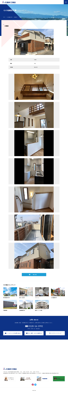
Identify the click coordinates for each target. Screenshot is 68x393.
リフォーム (22, 349)
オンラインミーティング (56, 333)
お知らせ (51, 343)
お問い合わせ (6, 345)
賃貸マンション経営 (24, 357)
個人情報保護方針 (38, 353)
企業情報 (36, 343)
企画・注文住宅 (23, 347)
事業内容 (21, 343)
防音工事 (52, 349)
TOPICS (52, 347)
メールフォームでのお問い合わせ (14, 333)
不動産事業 (22, 353)
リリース (52, 351)
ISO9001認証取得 (38, 355)
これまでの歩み (38, 347)
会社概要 (37, 349)
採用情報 (37, 351)
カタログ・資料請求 (7, 348)
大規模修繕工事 (23, 355)
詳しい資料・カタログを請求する (35, 333)
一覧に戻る (34, 274)
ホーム (4, 343)
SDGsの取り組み (38, 357)
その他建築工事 (23, 351)
